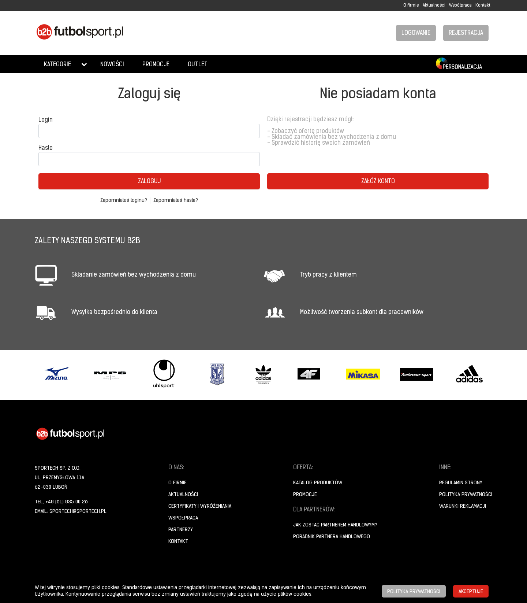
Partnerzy (180, 530)
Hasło (45, 148)
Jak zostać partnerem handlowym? (335, 525)
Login (45, 120)
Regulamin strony (460, 483)
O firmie (411, 5)
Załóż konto (378, 182)
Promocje (155, 65)
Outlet (198, 65)
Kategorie (57, 65)
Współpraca (460, 5)
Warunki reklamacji (462, 506)
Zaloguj (149, 182)
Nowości (112, 65)
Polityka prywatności (465, 494)
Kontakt (482, 5)
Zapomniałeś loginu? (123, 200)
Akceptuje (471, 592)
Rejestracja (466, 33)
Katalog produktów (317, 483)
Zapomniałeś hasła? (175, 200)
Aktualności (434, 5)
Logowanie (415, 33)
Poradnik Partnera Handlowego (331, 537)
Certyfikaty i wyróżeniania (199, 506)
